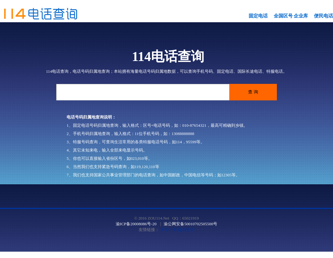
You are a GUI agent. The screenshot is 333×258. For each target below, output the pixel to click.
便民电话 (323, 15)
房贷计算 (168, 229)
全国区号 (283, 15)
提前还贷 (186, 229)
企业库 (301, 15)
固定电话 (258, 15)
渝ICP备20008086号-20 (136, 223)
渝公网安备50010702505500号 (190, 223)
